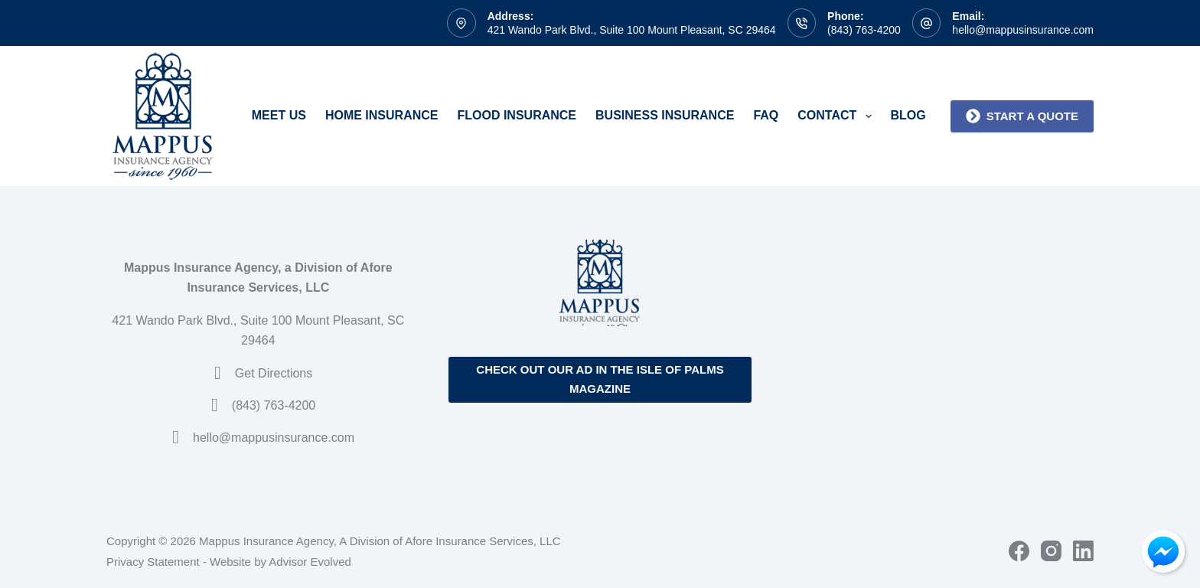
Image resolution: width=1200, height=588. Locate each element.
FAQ (765, 115)
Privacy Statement (153, 561)
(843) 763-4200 (864, 30)
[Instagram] (1051, 551)
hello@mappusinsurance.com (1023, 30)
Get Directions (273, 373)
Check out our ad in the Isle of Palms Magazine (599, 379)
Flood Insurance (516, 115)
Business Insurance (664, 115)
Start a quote (1022, 116)
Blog (908, 115)
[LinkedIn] (1083, 551)
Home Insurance (382, 115)
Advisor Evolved (310, 561)
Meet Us (279, 115)
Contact (837, 116)
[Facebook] (1019, 551)
